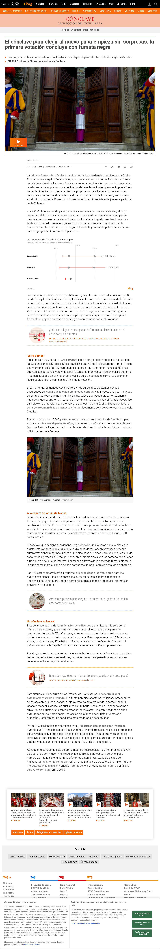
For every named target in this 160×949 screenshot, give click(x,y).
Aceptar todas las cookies (142, 914)
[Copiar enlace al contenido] (131, 165)
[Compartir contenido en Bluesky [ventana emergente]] (119, 165)
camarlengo (37, 387)
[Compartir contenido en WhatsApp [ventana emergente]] (125, 165)
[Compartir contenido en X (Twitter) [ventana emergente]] (112, 165)
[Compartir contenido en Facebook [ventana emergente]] (106, 165)
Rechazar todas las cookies (142, 924)
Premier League (37, 856)
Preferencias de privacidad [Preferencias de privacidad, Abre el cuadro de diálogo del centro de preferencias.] (142, 933)
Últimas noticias (89, 862)
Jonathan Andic (77, 856)
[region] (80, 923)
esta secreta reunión (85, 183)
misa (43, 423)
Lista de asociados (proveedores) (85, 923)
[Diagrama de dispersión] (80, 263)
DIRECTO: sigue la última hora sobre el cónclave (36, 61)
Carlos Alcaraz (17, 856)
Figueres (93, 856)
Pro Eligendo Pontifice (59, 423)
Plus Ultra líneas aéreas (138, 856)
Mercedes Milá (57, 856)
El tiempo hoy (69, 862)
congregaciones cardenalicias (52, 657)
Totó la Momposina (112, 856)
